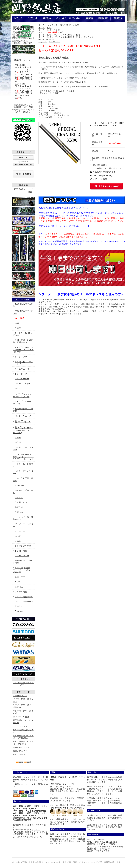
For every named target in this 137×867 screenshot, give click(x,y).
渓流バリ (19, 498)
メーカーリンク (20, 696)
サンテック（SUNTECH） (59, 25)
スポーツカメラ (22, 556)
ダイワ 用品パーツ (24, 597)
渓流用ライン (21, 502)
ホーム (42, 25)
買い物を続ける (100, 165)
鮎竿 (17, 323)
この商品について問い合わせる (107, 168)
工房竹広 (19, 606)
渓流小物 (19, 512)
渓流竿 (18, 328)
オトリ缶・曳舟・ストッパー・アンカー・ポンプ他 (23, 349)
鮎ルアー (19, 536)
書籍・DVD (20, 577)
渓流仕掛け (20, 507)
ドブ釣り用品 (21, 551)
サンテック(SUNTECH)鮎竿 (67, 35)
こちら (37, 830)
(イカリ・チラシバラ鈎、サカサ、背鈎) (23, 430)
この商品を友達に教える (104, 172)
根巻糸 (18, 438)
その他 (18, 541)
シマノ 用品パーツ (24, 601)
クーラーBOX (21, 357)
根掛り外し (20, 485)
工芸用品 (19, 587)
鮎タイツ (19, 388)
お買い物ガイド (20, 751)
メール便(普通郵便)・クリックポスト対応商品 (22, 570)
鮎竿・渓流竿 (53, 30)
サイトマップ (19, 755)
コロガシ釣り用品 (23, 546)
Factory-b (19, 611)
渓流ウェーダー (22, 379)
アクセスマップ (20, 726)
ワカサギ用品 (21, 592)
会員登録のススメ (21, 747)
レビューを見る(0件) (102, 175)
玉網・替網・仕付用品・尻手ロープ (23, 341)
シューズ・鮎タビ (23, 384)
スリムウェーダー (23, 369)
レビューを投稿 (100, 179)
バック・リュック (23, 416)
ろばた (18, 582)
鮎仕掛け (19, 442)
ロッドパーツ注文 (21, 717)
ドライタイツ (21, 374)
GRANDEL (54, 42)
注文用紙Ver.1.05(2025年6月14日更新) (23, 40)
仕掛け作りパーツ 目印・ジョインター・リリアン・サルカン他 (23, 456)
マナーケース (21, 531)
